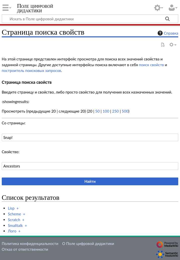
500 (125, 111)
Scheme (14, 214)
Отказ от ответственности (25, 249)
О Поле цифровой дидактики (88, 243)
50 (97, 111)
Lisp (11, 208)
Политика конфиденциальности (30, 243)
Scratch (14, 219)
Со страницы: (14, 123)
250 (115, 111)
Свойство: (10, 151)
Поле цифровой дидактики (35, 8)
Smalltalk (15, 225)
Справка (167, 33)
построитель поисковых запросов (31, 70)
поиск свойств (151, 64)
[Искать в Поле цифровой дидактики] (90, 19)
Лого (12, 231)
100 (106, 111)
